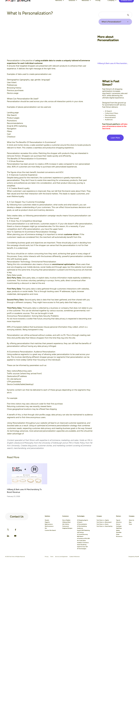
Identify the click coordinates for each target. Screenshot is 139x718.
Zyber (117, 534)
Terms (51, 556)
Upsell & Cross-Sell (82, 546)
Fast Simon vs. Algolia (103, 520)
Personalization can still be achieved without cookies (29, 335)
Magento (47, 522)
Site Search (12, 115)
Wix (46, 528)
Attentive (119, 522)
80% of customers (20, 167)
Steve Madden (66, 520)
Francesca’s (65, 526)
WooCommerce (49, 526)
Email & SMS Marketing (83, 530)
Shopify (47, 520)
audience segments (20, 354)
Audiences (80, 528)
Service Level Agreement (61, 556)
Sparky (118, 530)
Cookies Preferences (74, 556)
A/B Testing (80, 532)
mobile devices (33, 267)
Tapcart (118, 520)
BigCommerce (49, 524)
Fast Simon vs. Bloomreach (104, 522)
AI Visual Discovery (82, 534)
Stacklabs (118, 532)
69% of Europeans (15, 327)
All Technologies (81, 548)
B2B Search (80, 536)
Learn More (115, 138)
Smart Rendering (81, 544)
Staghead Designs (67, 528)
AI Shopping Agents (82, 520)
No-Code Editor (81, 540)
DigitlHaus (119, 528)
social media (45, 267)
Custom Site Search (50, 530)
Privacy (47, 556)
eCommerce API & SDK (83, 538)
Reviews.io (119, 536)
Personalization (13, 60)
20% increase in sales (54, 164)
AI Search (79, 522)
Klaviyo (118, 524)
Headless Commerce (83, 542)
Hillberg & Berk (66, 522)
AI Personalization (82, 524)
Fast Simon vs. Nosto (102, 524)
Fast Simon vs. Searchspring (104, 526)
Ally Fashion (65, 524)
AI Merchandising (82, 526)
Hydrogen (119, 526)
